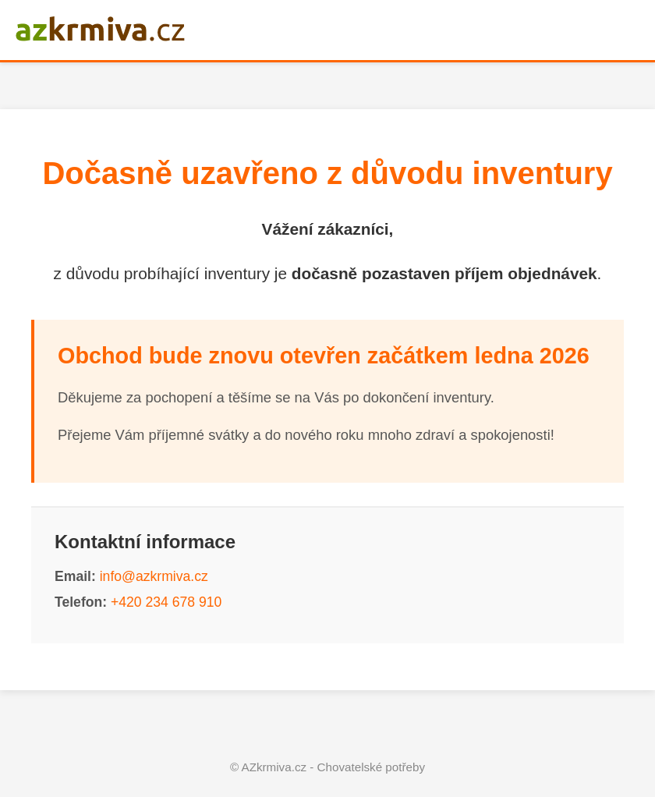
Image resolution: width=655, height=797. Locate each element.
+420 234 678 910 (166, 602)
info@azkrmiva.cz (154, 576)
